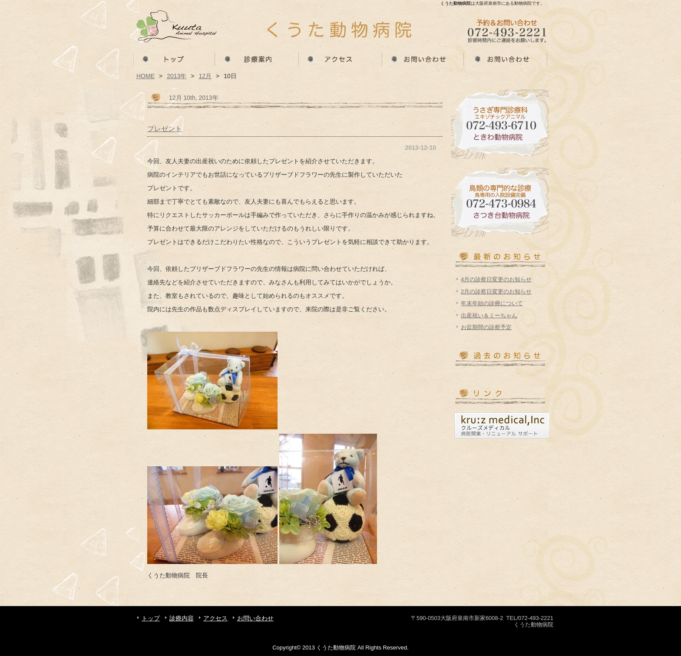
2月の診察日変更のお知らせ (496, 291)
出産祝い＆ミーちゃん (489, 315)
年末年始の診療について (492, 303)
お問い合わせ (424, 59)
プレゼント (164, 128)
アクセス (340, 59)
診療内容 (257, 59)
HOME (145, 76)
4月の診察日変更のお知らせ (496, 279)
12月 (205, 76)
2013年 (176, 76)
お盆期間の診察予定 (486, 327)
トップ (173, 59)
